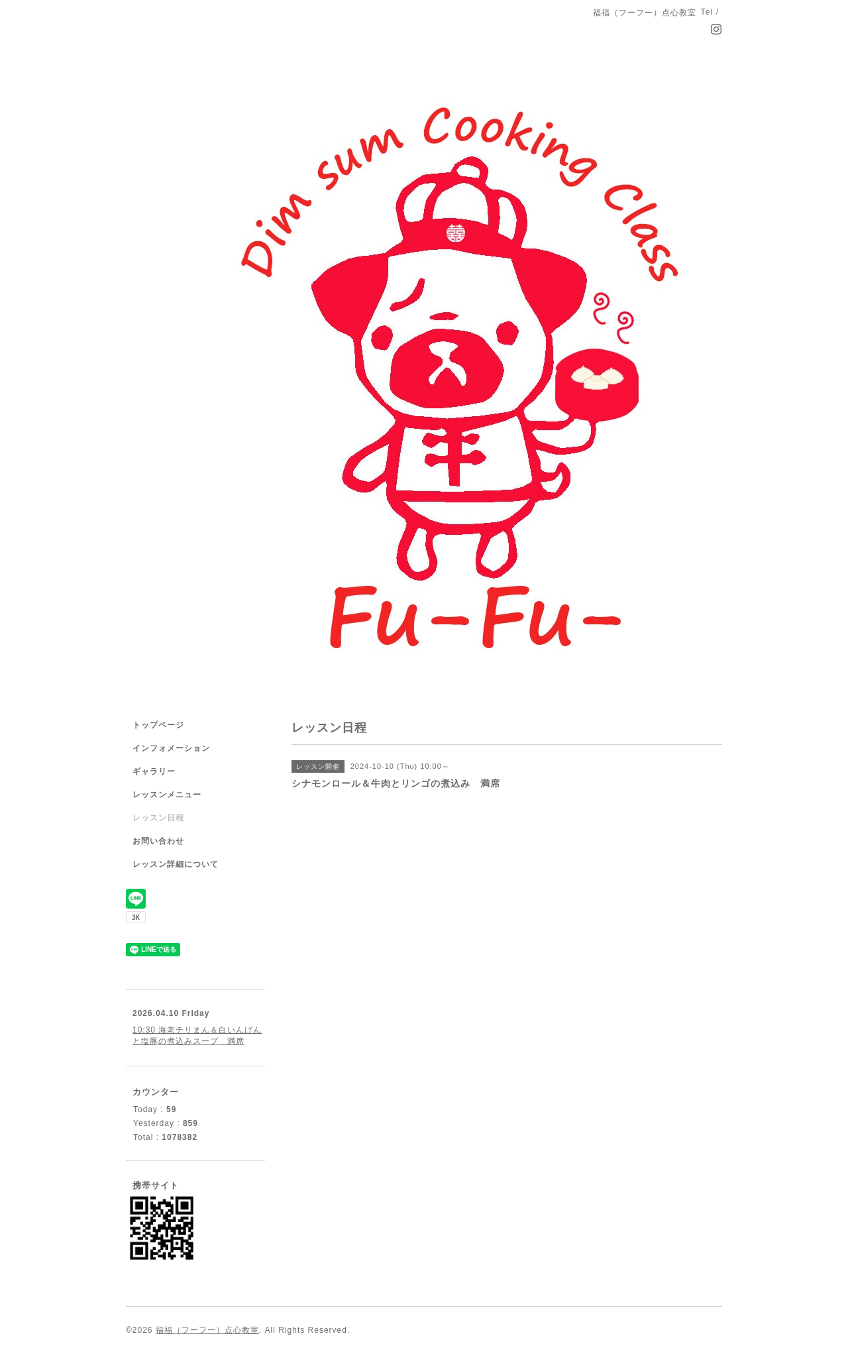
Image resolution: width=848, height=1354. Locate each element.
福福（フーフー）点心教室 (207, 1330)
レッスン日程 (158, 817)
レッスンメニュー (166, 794)
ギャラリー (154, 771)
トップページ (158, 725)
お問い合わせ (158, 841)
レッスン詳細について (175, 864)
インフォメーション (171, 748)
